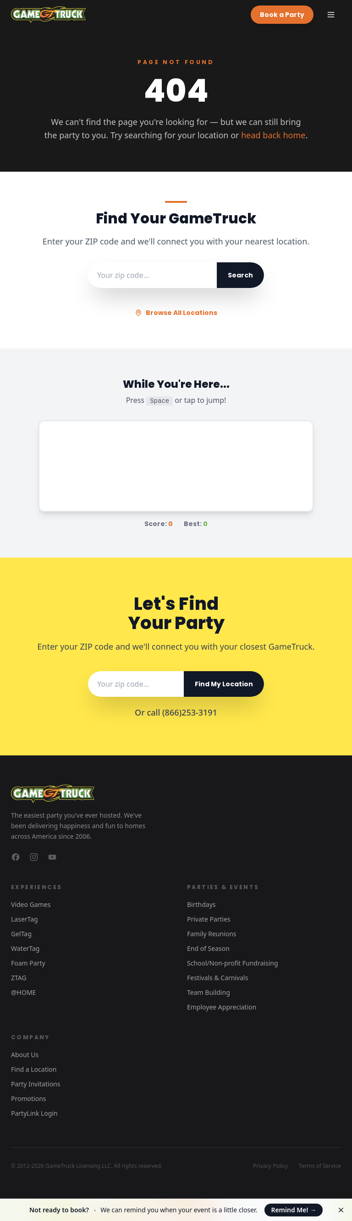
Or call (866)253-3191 (176, 712)
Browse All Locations (176, 312)
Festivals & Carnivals (217, 977)
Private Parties (209, 919)
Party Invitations (35, 1084)
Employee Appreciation (221, 1007)
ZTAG (19, 977)
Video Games (30, 904)
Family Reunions (211, 933)
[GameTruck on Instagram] (33, 857)
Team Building (208, 992)
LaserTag (24, 919)
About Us (24, 1054)
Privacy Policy (270, 1166)
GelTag (21, 933)
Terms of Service (320, 1166)
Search (240, 275)
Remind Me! (293, 1209)
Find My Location (224, 684)
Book (282, 14)
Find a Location (33, 1069)
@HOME (23, 992)
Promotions (28, 1098)
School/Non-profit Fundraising (232, 963)
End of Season (208, 948)
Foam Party (28, 963)
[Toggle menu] (331, 15)
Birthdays (201, 904)
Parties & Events (223, 887)
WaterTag (25, 948)
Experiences (36, 887)
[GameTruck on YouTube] (52, 857)
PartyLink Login (34, 1113)
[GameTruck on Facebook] (15, 857)
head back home (273, 135)
